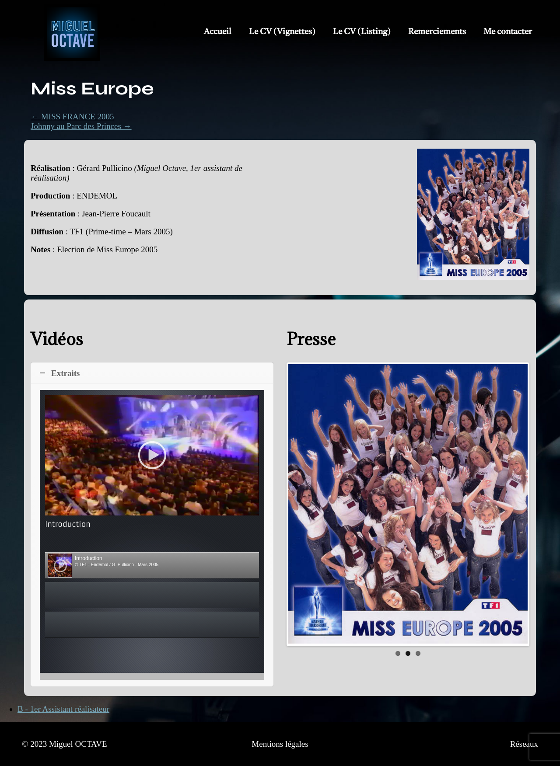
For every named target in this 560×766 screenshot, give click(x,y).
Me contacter (507, 32)
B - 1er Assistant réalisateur (63, 709)
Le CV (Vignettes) (282, 32)
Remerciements (437, 32)
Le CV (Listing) (362, 32)
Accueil (217, 32)
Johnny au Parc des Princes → (81, 126)
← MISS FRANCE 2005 (72, 116)
